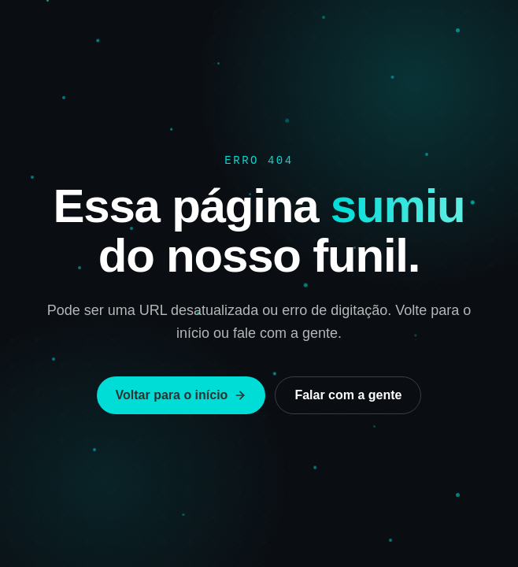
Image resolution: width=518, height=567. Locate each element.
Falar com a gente (347, 395)
